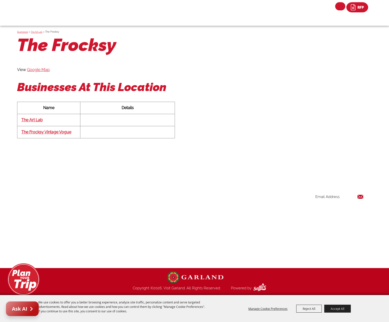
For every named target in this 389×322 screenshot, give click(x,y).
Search (340, 6)
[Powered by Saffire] (261, 288)
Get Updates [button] (350, 213)
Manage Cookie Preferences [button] (268, 309)
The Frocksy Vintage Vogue (46, 132)
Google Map (38, 69)
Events (235, 207)
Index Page (239, 236)
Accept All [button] (337, 309)
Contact (237, 242)
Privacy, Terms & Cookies (251, 254)
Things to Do (240, 195)
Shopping (238, 219)
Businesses (22, 32)
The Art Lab (36, 32)
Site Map (237, 248)
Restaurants (240, 213)
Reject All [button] (309, 309)
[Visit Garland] (46, 9)
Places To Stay (242, 201)
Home (235, 189)
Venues (236, 225)
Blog (234, 230)
